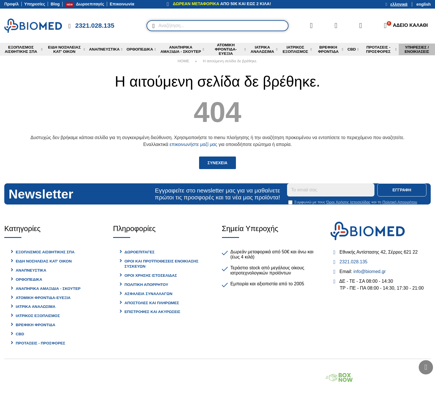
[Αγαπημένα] (336, 26)
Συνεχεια (218, 163)
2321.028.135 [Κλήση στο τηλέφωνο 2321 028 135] (94, 25)
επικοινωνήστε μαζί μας (193, 144)
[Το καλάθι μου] (404, 26)
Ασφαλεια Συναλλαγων (149, 294)
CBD (20, 334)
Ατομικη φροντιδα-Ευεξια (43, 298)
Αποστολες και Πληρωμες (152, 303)
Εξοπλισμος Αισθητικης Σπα (45, 252)
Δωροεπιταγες (140, 252)
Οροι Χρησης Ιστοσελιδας (151, 275)
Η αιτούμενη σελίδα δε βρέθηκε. (230, 61)
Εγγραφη (401, 190)
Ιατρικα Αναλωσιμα (35, 306)
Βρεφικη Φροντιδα (35, 325)
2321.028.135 (354, 261)
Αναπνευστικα (31, 270)
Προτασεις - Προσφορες (40, 343)
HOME (183, 61)
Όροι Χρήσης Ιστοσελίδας (348, 202)
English (423, 4)
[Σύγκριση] (311, 26)
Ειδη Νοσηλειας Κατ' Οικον (44, 261)
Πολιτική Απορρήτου (399, 202)
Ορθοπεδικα (29, 279)
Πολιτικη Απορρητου (146, 284)
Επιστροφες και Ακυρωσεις (152, 312)
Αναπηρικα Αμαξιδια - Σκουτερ (48, 288)
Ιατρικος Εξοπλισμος (38, 316)
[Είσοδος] (360, 26)
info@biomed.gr (369, 271)
